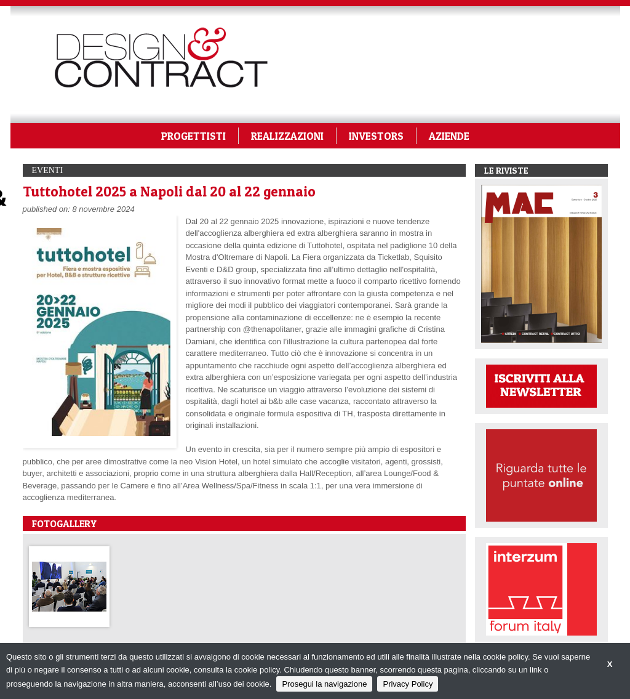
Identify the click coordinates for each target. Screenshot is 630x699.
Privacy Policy (408, 684)
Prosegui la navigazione (324, 684)
